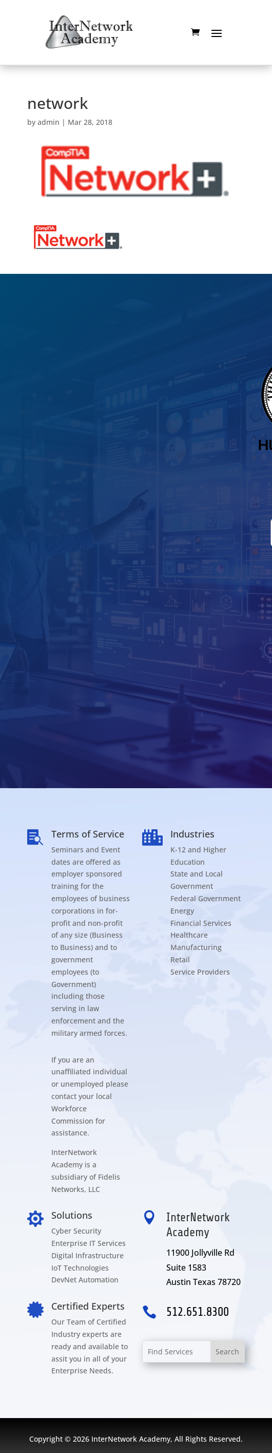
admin (48, 122)
